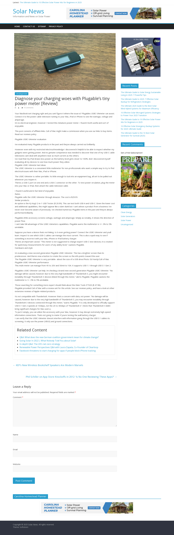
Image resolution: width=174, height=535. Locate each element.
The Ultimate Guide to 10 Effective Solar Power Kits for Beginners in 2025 (51, 2)
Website (16, 464)
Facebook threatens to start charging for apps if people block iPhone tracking (58, 350)
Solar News (28, 11)
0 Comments (27, 108)
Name (15, 434)
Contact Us (29, 26)
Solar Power (126, 220)
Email (15, 449)
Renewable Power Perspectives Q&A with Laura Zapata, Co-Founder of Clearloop (59, 347)
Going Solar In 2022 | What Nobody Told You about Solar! (48, 340)
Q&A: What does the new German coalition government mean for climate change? (59, 337)
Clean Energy (126, 212)
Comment (18, 397)
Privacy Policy (56, 26)
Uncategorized (21, 94)
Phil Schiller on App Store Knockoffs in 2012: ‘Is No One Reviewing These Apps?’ (71, 376)
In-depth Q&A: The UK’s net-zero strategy (40, 344)
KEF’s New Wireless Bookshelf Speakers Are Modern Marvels (48, 365)
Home (17, 26)
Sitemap (42, 26)
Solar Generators (128, 216)
